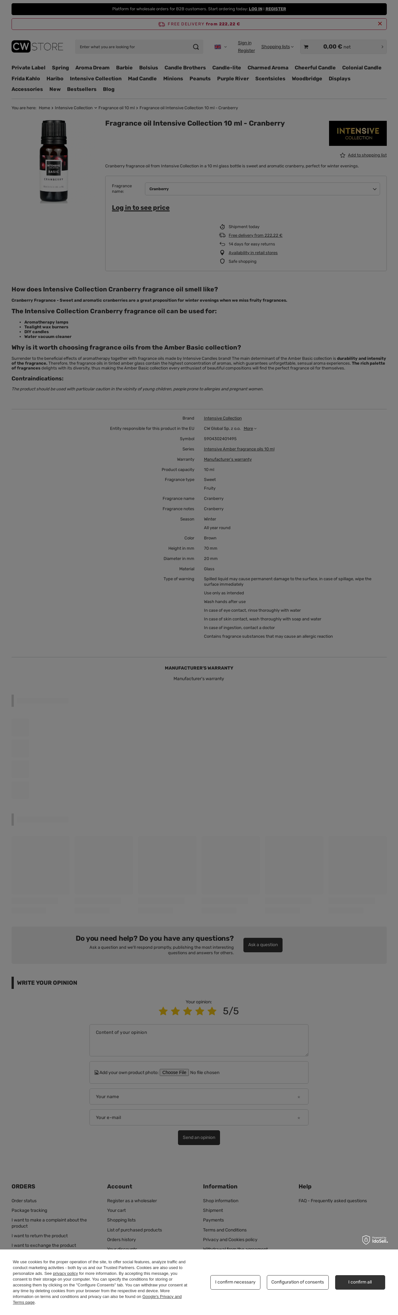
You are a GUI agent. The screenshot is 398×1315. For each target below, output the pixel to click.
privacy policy (65, 1273)
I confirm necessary (235, 1282)
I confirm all (360, 1282)
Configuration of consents (297, 1282)
